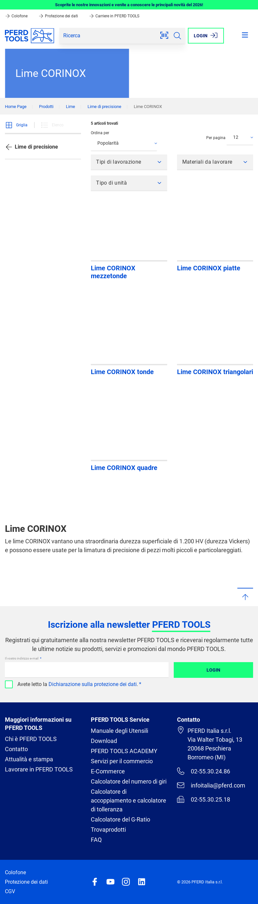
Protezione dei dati (58, 16)
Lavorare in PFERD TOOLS (39, 769)
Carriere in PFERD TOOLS (114, 16)
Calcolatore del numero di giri (129, 781)
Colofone (17, 16)
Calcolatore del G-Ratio (120, 819)
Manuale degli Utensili (119, 730)
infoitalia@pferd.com (211, 785)
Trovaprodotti (108, 829)
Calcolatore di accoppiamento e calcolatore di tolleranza (128, 800)
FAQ (96, 839)
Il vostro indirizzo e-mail (22, 658)
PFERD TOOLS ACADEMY (124, 751)
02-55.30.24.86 (203, 771)
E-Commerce (108, 771)
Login (213, 670)
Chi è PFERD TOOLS (31, 738)
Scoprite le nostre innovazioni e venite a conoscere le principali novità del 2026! (129, 4)
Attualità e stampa (29, 759)
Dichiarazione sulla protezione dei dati (93, 684)
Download (104, 740)
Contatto (16, 749)
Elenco (52, 125)
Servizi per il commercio (122, 761)
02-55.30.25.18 (203, 799)
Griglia (16, 125)
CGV (10, 891)
